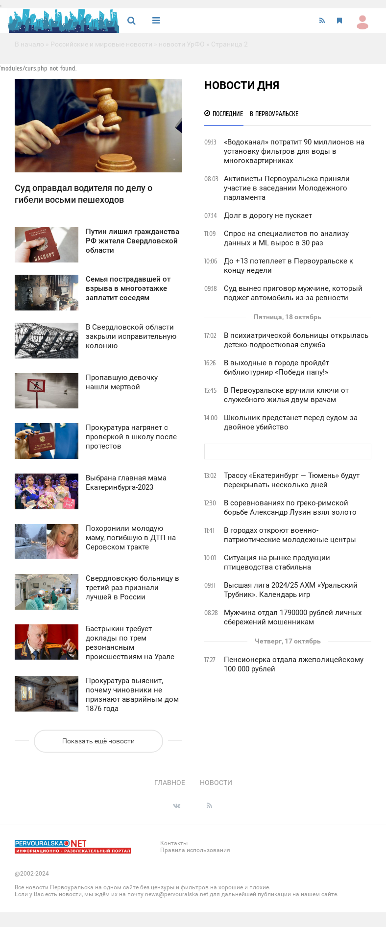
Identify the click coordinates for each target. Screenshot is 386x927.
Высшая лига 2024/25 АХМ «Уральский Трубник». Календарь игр (291, 590)
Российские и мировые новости (101, 44)
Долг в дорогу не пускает (268, 215)
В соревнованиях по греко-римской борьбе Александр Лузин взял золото (290, 508)
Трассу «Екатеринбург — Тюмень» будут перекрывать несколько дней (292, 480)
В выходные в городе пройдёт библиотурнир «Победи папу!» (276, 367)
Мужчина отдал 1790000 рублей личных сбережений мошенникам (293, 617)
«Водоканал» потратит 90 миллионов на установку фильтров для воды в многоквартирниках (294, 151)
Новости (216, 782)
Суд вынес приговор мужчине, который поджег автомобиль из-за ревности (293, 293)
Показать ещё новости (98, 741)
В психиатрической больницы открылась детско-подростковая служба (296, 340)
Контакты (174, 843)
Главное (169, 782)
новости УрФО (182, 44)
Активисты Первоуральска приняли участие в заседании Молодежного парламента (287, 188)
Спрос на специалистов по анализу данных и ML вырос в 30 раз (286, 238)
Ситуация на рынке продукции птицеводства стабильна (277, 562)
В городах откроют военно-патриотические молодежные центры (290, 535)
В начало (29, 44)
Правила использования (195, 850)
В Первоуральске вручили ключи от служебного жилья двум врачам (286, 395)
